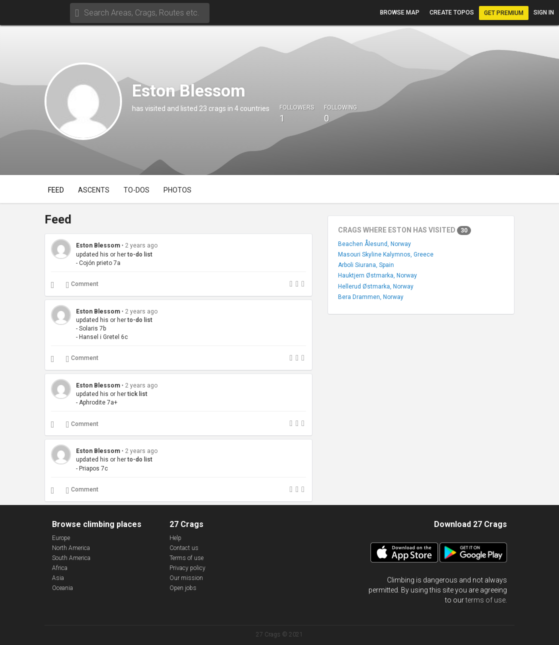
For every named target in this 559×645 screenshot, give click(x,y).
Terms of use (187, 558)
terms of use (486, 600)
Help (176, 538)
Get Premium (504, 13)
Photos (178, 190)
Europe (61, 538)
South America (71, 558)
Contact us (184, 548)
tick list (138, 394)
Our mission (186, 578)
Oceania (62, 588)
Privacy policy (188, 568)
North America (71, 548)
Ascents (94, 190)
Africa (60, 568)
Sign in (544, 12)
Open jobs (183, 588)
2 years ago (141, 245)
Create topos (452, 12)
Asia (58, 578)
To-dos (137, 190)
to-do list (140, 254)
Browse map (400, 12)
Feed (56, 190)
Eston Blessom (98, 245)
